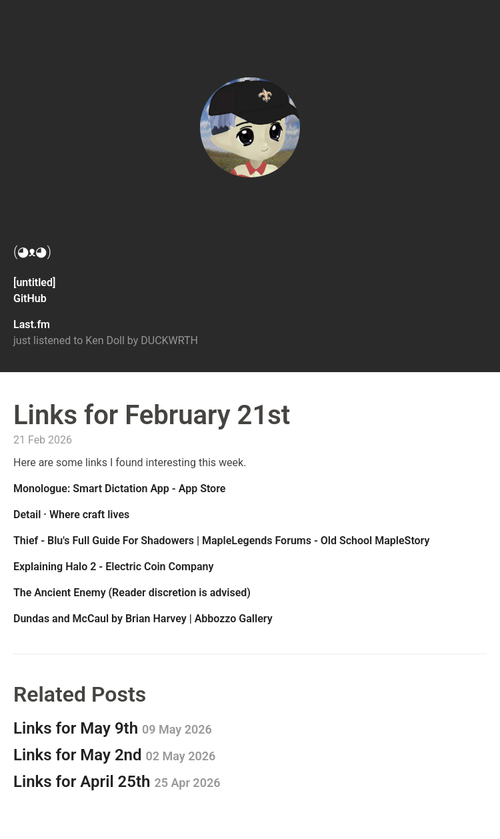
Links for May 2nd (114, 755)
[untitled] (34, 282)
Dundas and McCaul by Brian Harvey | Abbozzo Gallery (143, 618)
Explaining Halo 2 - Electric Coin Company (113, 566)
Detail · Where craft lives (71, 514)
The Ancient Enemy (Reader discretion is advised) (132, 592)
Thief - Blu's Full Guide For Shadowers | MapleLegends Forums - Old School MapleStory (221, 540)
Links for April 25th (117, 781)
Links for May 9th (112, 728)
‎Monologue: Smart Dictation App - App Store (119, 488)
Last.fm (31, 324)
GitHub (30, 298)
